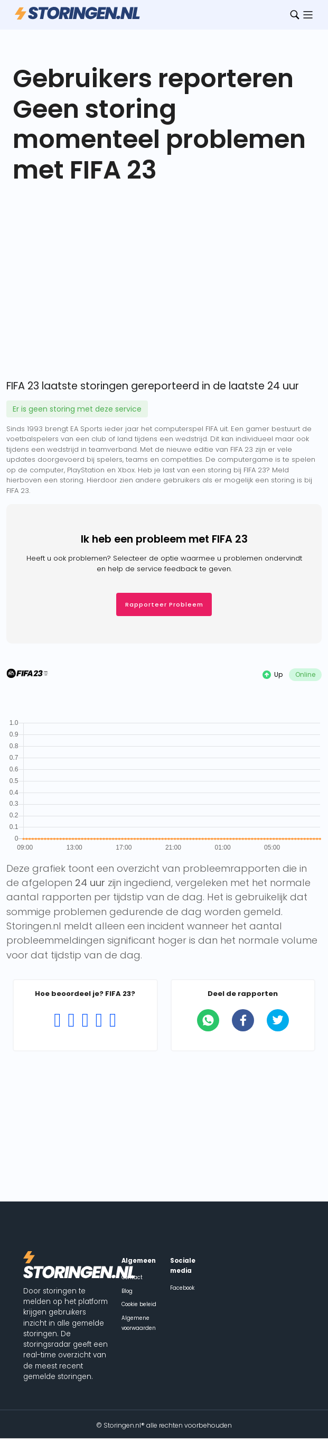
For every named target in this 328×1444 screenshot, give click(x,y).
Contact (132, 1277)
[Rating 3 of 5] (85, 1020)
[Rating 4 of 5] (99, 1020)
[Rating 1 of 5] (57, 1020)
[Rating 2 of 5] (71, 1020)
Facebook (182, 1287)
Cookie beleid (138, 1304)
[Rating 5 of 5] (112, 1020)
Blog (127, 1291)
